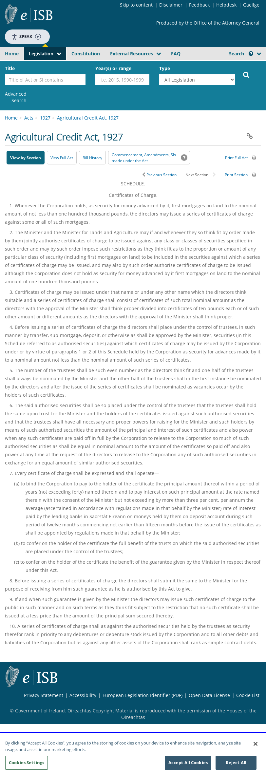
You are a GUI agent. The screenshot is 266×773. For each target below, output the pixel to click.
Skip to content (136, 5)
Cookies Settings (26, 764)
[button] (251, 53)
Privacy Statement (43, 695)
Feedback (199, 5)
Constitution (85, 53)
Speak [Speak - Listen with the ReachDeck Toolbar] (26, 36)
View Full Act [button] (61, 157)
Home (12, 53)
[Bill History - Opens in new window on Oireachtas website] (92, 157)
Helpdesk (226, 5)
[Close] (255, 746)
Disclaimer (170, 5)
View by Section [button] (25, 157)
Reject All (236, 764)
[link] (16, 97)
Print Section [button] (236, 175)
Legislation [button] (41, 53)
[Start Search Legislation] (246, 74)
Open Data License (209, 695)
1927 (45, 118)
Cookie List (247, 695)
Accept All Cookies (188, 764)
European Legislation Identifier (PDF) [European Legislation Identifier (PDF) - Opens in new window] (142, 695)
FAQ (175, 53)
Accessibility (82, 695)
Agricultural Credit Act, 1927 (88, 118)
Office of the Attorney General (226, 23)
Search (241, 53)
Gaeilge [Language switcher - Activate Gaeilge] (251, 5)
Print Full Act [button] (236, 157)
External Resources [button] (131, 53)
